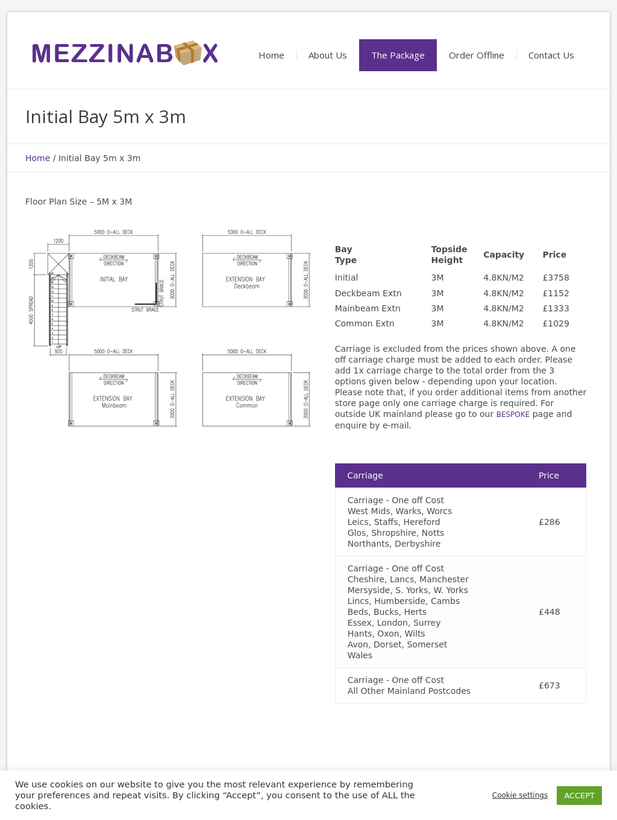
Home (37, 158)
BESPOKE (513, 414)
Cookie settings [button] (520, 795)
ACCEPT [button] (579, 795)
